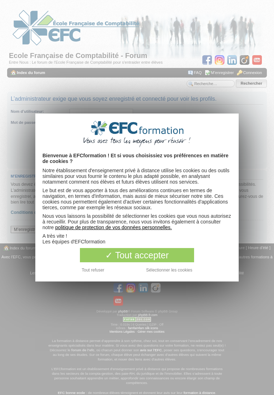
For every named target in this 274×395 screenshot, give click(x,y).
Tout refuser (93, 270)
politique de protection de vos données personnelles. (113, 227)
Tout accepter (137, 255)
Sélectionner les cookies (169, 270)
